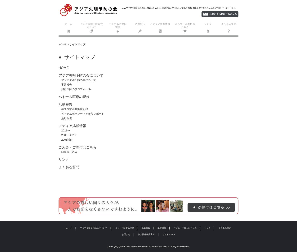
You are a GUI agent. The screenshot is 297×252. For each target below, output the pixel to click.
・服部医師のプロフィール (75, 89)
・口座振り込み (68, 151)
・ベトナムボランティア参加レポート (81, 113)
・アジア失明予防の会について (77, 80)
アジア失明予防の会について (92, 28)
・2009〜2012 (67, 135)
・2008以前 (66, 139)
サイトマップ (168, 234)
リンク (208, 28)
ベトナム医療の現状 (117, 28)
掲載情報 (161, 28)
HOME (62, 44)
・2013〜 (64, 130)
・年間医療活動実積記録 (73, 109)
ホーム (69, 28)
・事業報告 (65, 84)
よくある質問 (228, 28)
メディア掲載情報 (72, 126)
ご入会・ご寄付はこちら (186, 28)
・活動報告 (65, 118)
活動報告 (140, 28)
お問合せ (126, 234)
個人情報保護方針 (146, 234)
